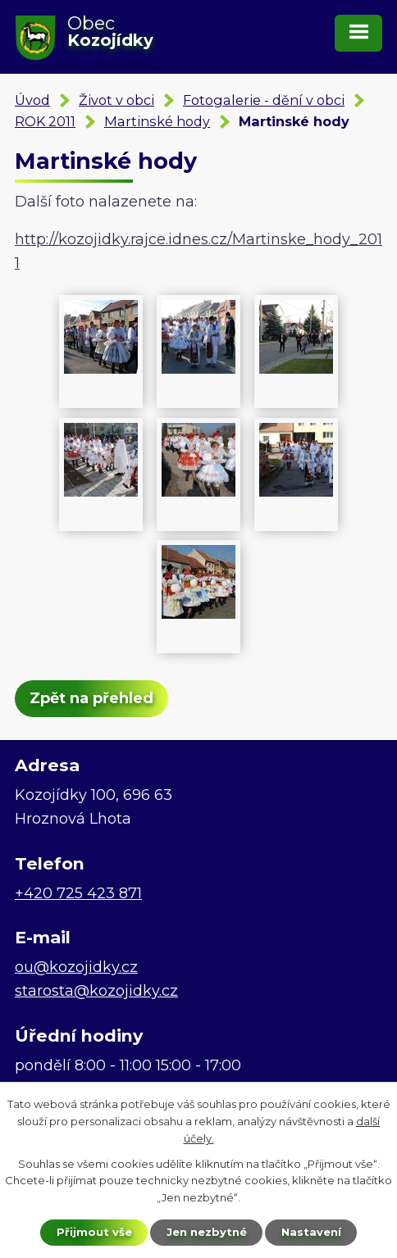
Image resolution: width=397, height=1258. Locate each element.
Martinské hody (157, 121)
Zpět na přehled (91, 698)
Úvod (32, 100)
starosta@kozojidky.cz (96, 991)
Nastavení (311, 1231)
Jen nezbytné (207, 1231)
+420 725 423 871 (78, 893)
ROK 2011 (45, 121)
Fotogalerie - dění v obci (264, 100)
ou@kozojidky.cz (76, 967)
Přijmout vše (94, 1231)
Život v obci (116, 100)
